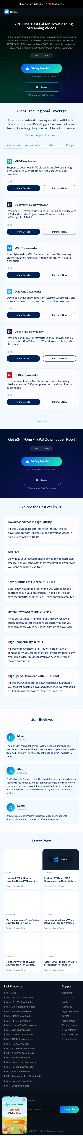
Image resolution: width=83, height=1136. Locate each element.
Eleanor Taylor (20, 887)
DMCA (65, 1017)
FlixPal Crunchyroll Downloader (20, 1063)
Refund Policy (69, 1040)
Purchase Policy (70, 1035)
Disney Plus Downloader (29, 332)
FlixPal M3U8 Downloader (18, 1017)
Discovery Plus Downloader (31, 205)
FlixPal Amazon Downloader (19, 998)
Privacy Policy (69, 1030)
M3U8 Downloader (26, 248)
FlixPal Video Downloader (17, 1030)
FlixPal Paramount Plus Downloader (23, 1077)
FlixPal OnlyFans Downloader (19, 1007)
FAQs (65, 1002)
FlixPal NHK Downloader (17, 1072)
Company (67, 1007)
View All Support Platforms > (41, 135)
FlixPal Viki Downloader (16, 1086)
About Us (67, 993)
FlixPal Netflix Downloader (18, 1012)
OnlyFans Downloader (28, 292)
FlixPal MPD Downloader (17, 1021)
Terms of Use (68, 1021)
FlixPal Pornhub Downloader (19, 1067)
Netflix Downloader (26, 375)
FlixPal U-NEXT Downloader (19, 1035)
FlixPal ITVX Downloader (17, 1044)
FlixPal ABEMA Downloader (19, 1040)
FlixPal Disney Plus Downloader (20, 1025)
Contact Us (68, 998)
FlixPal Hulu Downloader (17, 1058)
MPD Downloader (25, 161)
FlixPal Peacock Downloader (19, 1081)
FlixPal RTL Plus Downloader (19, 1049)
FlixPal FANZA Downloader (18, 1002)
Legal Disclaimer (70, 1012)
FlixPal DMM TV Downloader (19, 1054)
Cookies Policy (69, 1025)
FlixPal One (10, 993)
